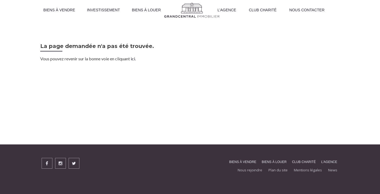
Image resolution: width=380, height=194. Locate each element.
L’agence (329, 162)
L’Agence (226, 10)
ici (133, 58)
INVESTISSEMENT (103, 10)
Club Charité (263, 10)
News (332, 170)
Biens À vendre (59, 10)
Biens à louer (146, 10)
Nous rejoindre (250, 170)
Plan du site (278, 170)
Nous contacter (306, 10)
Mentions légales (308, 170)
